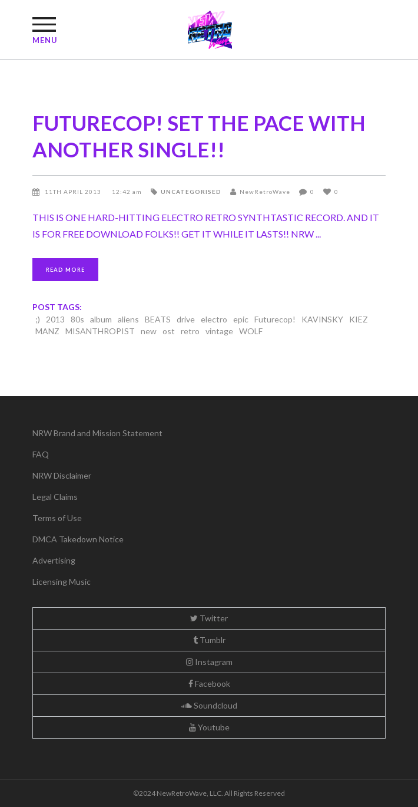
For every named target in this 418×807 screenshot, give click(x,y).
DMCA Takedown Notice (78, 539)
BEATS (158, 319)
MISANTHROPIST (100, 331)
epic (240, 319)
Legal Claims (55, 497)
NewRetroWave (265, 191)
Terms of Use (57, 518)
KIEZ (358, 319)
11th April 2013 (74, 191)
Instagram (209, 662)
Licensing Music (61, 582)
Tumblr (209, 640)
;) (37, 319)
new (149, 331)
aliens (128, 319)
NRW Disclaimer (61, 475)
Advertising (53, 560)
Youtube (209, 727)
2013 (55, 319)
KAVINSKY (322, 319)
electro (214, 319)
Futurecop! (275, 319)
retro (190, 331)
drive (186, 319)
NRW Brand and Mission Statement (97, 433)
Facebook (209, 683)
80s (77, 319)
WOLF (251, 331)
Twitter (209, 618)
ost (168, 331)
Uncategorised (191, 191)
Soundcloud (209, 705)
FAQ (40, 454)
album (101, 319)
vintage (219, 331)
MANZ (47, 331)
